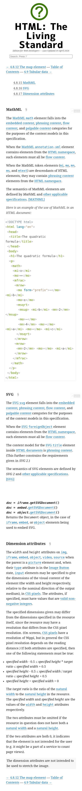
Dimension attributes (33, 94)
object (39, 522)
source (59, 557)
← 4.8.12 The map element (26, 67)
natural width (16, 728)
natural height (35, 694)
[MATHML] (36, 199)
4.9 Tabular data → (38, 72)
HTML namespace (61, 152)
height (48, 704)
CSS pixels (32, 593)
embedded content (20, 123)
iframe (11, 522)
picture (34, 562)
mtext (22, 170)
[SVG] (10, 479)
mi (62, 165)
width (30, 704)
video (47, 557)
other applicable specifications (45, 474)
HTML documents (29, 450)
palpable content (38, 128)
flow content (55, 157)
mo (67, 165)
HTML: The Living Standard (41, 35)
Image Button (59, 567)
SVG (21, 88)
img (64, 552)
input (19, 573)
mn (73, 165)
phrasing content (48, 123)
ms (8, 170)
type (17, 567)
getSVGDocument (41, 507)
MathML (24, 82)
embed (23, 522)
